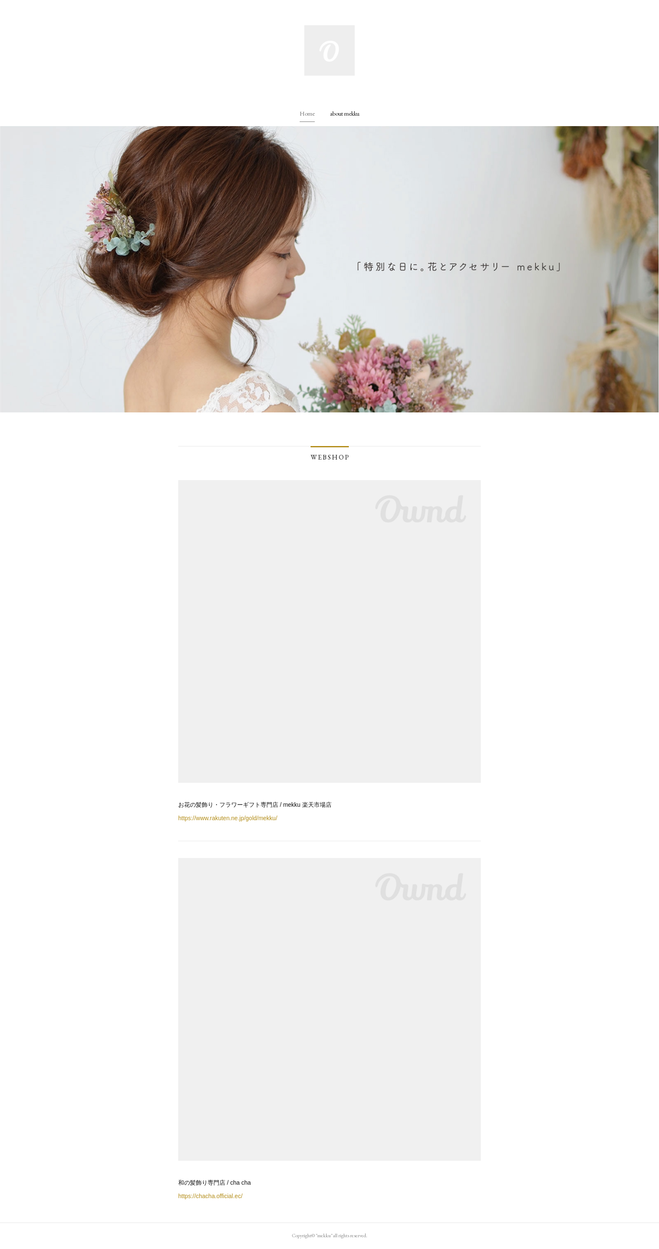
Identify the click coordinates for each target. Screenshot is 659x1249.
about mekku (344, 113)
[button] (307, 113)
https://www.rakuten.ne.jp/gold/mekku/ (227, 818)
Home (307, 113)
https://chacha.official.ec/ (210, 1196)
